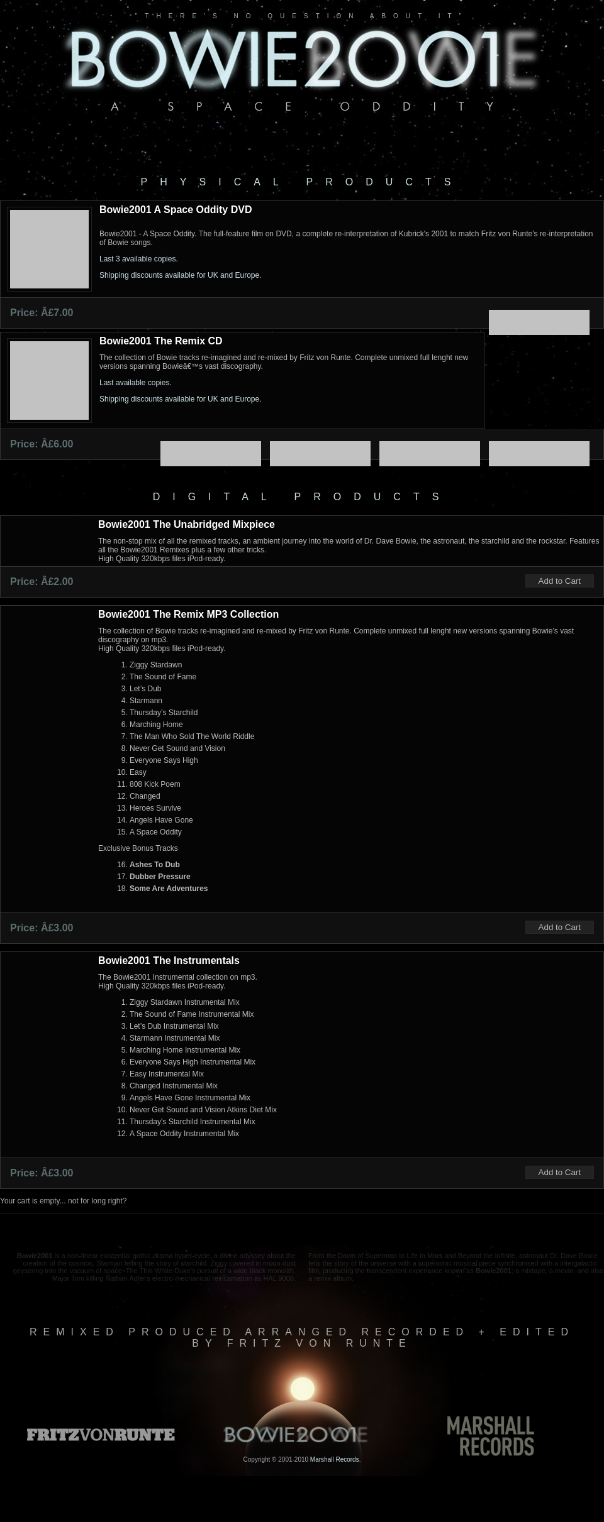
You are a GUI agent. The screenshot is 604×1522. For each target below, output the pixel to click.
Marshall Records (334, 1459)
